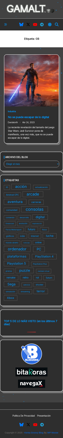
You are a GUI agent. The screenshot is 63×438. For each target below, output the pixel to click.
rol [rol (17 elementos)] (37, 277)
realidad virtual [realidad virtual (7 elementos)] (43, 271)
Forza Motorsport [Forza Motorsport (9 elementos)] (13, 230)
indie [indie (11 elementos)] (22, 236)
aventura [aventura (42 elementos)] (15, 202)
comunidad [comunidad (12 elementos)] (11, 210)
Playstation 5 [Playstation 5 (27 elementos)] (16, 263)
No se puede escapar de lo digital (28, 117)
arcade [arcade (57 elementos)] (33, 194)
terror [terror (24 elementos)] (41, 291)
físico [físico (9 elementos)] (44, 230)
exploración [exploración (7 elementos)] (37, 224)
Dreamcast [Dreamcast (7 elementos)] (10, 224)
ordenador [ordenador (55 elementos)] (17, 249)
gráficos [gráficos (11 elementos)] (10, 236)
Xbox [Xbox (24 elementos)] (10, 298)
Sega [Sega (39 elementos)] (11, 284)
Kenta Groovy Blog (33, 432)
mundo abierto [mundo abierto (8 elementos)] (12, 243)
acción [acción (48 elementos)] (21, 186)
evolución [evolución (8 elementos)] (23, 223)
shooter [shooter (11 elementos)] (39, 284)
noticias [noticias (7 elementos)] (26, 243)
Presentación (44, 415)
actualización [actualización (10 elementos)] (41, 187)
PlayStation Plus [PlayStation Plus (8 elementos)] (40, 264)
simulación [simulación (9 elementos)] (10, 291)
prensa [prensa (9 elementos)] (9, 271)
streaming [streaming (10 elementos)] (25, 291)
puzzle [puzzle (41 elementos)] (24, 270)
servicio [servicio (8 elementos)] (26, 285)
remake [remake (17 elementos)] (11, 277)
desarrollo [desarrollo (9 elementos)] (24, 217)
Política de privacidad (23, 415)
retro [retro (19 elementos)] (26, 277)
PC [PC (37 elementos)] (39, 249)
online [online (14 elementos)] (38, 242)
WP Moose (52, 432)
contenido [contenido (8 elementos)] (10, 218)
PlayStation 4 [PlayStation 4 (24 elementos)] (44, 256)
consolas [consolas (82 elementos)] (34, 209)
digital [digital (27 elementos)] (40, 217)
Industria (12, 111)
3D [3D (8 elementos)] (7, 187)
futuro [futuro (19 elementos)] (31, 229)
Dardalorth (13, 122)
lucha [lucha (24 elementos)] (49, 236)
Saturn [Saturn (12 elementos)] (49, 277)
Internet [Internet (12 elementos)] (35, 236)
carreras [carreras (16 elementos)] (36, 202)
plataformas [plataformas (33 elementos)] (16, 256)
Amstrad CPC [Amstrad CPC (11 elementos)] (12, 195)
